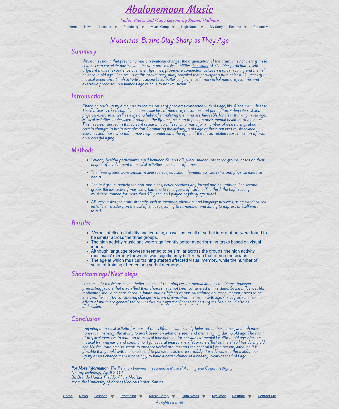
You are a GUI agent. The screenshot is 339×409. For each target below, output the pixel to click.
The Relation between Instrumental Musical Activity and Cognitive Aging (171, 368)
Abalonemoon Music (169, 9)
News (88, 27)
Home (73, 27)
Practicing (131, 27)
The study (200, 65)
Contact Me (261, 27)
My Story (216, 27)
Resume (235, 27)
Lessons (105, 27)
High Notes (189, 27)
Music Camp (160, 27)
